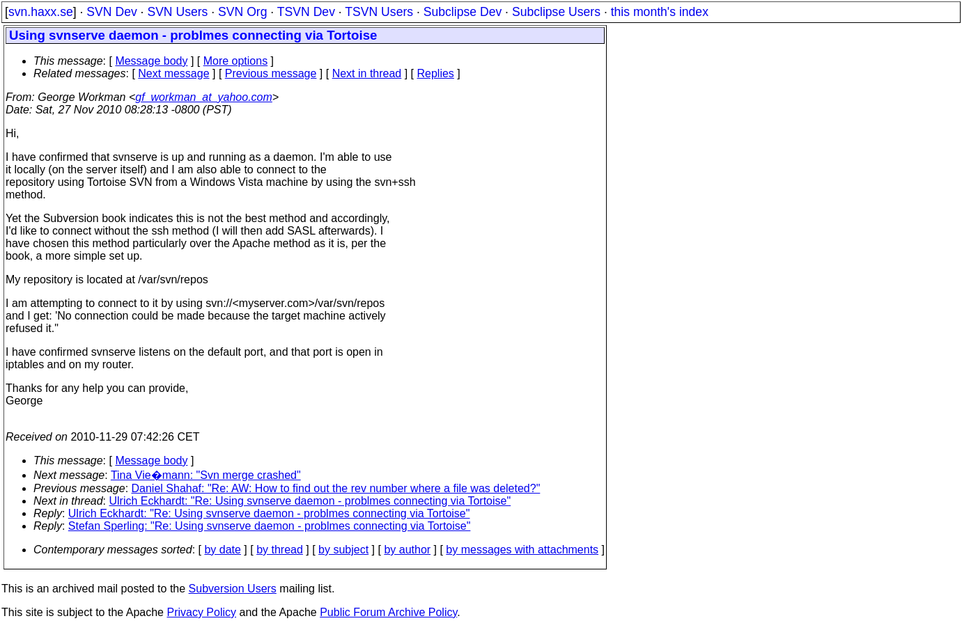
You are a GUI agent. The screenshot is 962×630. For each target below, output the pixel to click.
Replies (435, 73)
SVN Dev (111, 12)
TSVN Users (379, 12)
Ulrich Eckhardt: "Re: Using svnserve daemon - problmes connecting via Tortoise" (310, 501)
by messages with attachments (522, 550)
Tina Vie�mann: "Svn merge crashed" (206, 475)
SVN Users (177, 12)
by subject (343, 550)
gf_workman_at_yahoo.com (203, 97)
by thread (279, 550)
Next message (173, 73)
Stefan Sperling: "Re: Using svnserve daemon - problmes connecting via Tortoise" (269, 526)
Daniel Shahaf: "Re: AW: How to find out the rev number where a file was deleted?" (336, 488)
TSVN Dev (306, 12)
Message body (151, 61)
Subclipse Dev (463, 12)
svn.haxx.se (40, 12)
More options (235, 61)
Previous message (271, 73)
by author (407, 550)
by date (222, 550)
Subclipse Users (556, 12)
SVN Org (242, 12)
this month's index (659, 12)
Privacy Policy (201, 612)
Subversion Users (233, 588)
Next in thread (367, 73)
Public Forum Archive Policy (388, 612)
